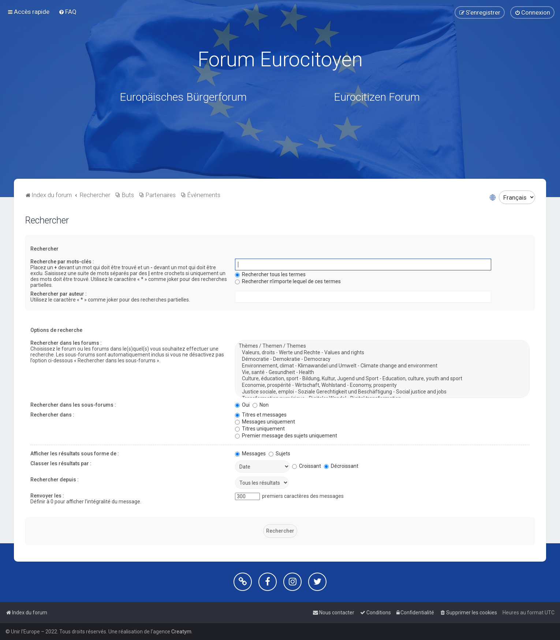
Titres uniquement (260, 429)
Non (261, 405)
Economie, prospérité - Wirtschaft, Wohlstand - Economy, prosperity (382, 385)
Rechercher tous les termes (270, 274)
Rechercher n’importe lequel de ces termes (288, 281)
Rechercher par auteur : (58, 294)
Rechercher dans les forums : (66, 343)
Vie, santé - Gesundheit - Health (382, 372)
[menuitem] (67, 11)
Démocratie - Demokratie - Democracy (382, 359)
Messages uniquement (265, 422)
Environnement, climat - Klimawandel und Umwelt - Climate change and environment (382, 366)
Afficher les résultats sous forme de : (74, 453)
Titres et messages (261, 415)
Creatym (181, 632)
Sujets (279, 453)
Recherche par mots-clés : (62, 261)
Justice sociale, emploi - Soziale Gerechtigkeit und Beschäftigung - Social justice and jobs (382, 392)
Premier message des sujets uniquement (286, 436)
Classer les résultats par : (61, 463)
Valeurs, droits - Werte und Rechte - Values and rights (382, 352)
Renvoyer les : (47, 496)
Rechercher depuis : (54, 479)
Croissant (306, 466)
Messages (250, 453)
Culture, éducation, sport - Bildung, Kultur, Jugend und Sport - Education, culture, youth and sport (382, 379)
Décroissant (341, 466)
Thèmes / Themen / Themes (382, 346)
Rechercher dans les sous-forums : (73, 405)
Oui (242, 405)
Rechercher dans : (52, 415)
